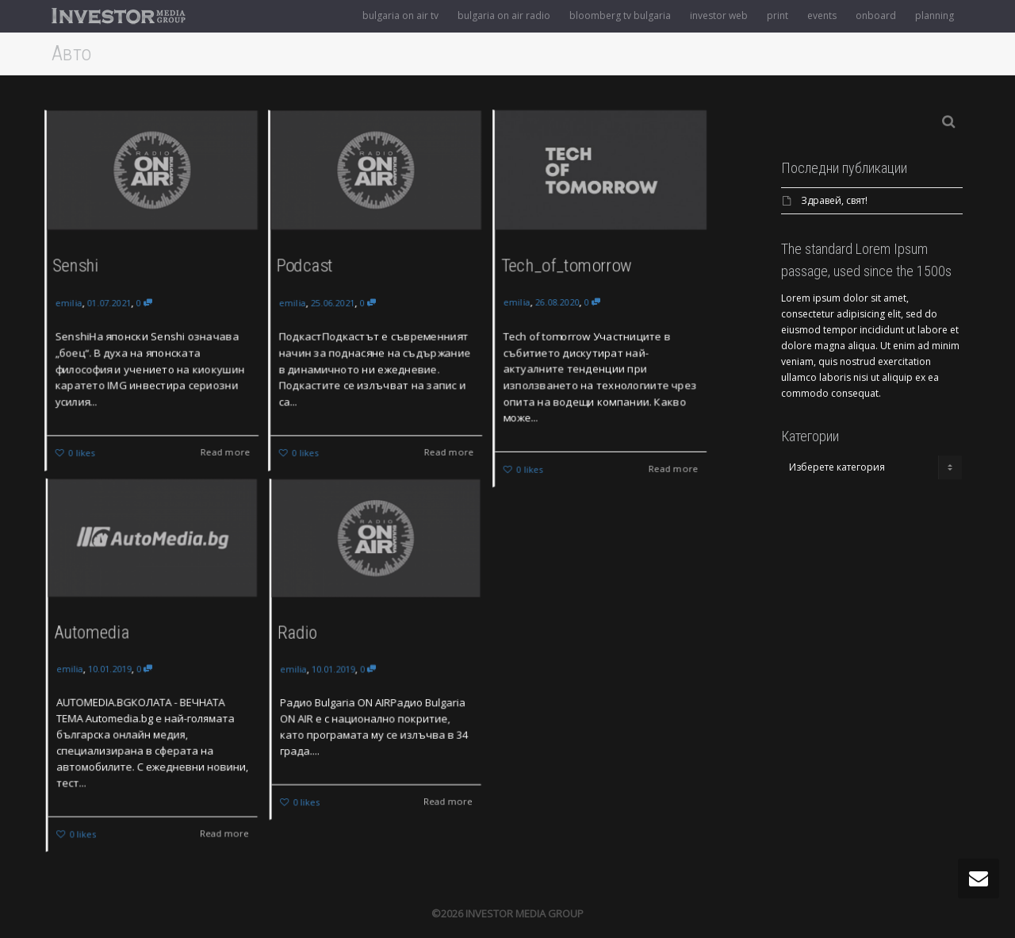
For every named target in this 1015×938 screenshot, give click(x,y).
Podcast (303, 265)
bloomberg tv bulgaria (620, 15)
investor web (719, 15)
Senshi (75, 265)
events (822, 15)
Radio (306, 634)
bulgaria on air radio (504, 15)
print (777, 15)
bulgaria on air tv (400, 15)
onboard (876, 15)
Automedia (98, 636)
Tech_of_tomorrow (566, 264)
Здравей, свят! (834, 200)
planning (934, 15)
